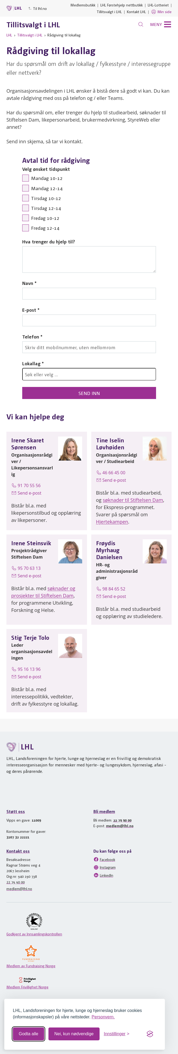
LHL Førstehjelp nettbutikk (121, 4)
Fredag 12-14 (45, 228)
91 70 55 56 (26, 485)
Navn (27, 283)
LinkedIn (103, 875)
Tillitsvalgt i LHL (109, 11)
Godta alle (28, 1034)
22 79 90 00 (122, 820)
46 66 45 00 (111, 473)
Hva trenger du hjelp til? (48, 241)
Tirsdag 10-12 (46, 198)
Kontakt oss (18, 850)
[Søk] (140, 24)
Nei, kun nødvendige (74, 1034)
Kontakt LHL (136, 11)
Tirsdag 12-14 (46, 208)
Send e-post (26, 493)
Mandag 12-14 (47, 188)
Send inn (89, 393)
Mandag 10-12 (47, 178)
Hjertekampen (112, 521)
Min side (161, 11)
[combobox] (89, 374)
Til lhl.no (37, 8)
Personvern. (103, 1017)
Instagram (104, 867)
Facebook (104, 859)
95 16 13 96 (26, 669)
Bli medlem (104, 811)
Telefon (30, 336)
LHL (9, 34)
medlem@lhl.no (120, 825)
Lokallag (31, 363)
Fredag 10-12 (45, 218)
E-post (29, 310)
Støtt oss (15, 811)
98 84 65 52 (111, 589)
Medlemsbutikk (82, 4)
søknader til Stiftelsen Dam (133, 500)
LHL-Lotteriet (158, 4)
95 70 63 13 (26, 568)
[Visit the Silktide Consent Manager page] (149, 1033)
